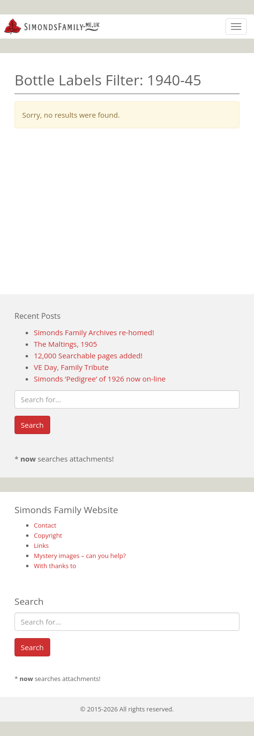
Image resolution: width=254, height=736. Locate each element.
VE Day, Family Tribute (71, 367)
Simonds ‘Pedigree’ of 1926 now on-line (100, 378)
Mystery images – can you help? (80, 555)
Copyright (48, 535)
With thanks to (55, 565)
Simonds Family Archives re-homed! (94, 332)
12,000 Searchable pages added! (88, 355)
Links (41, 545)
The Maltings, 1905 (65, 344)
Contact (45, 525)
